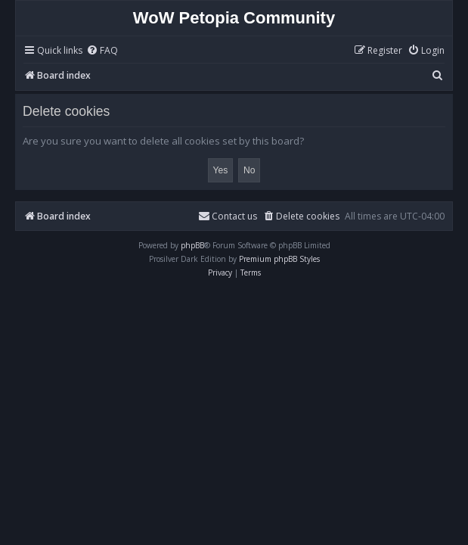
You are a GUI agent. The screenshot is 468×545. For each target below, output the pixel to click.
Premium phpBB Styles (279, 259)
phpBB (192, 245)
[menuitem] (102, 51)
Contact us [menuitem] (227, 216)
